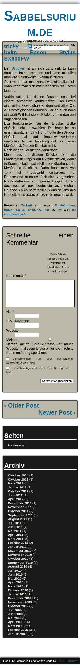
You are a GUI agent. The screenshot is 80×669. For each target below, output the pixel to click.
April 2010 (15, 587)
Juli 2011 (15, 528)
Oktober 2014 (18, 480)
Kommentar (16, 275)
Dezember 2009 (20, 603)
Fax (47, 209)
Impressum (20, 48)
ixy (60, 209)
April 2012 (15, 504)
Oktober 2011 (18, 516)
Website (12, 335)
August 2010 (17, 571)
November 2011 (20, 512)
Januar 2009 (17, 639)
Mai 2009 (14, 623)
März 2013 (15, 488)
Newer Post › (57, 417)
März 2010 (15, 591)
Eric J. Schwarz (67, 666)
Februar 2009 (18, 635)
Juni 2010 (15, 579)
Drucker (18, 68)
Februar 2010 (18, 595)
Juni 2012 (15, 500)
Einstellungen (65, 205)
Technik (26, 205)
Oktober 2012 (18, 496)
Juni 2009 (15, 619)
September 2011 (20, 520)
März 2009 (15, 631)
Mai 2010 (14, 583)
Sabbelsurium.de (40, 23)
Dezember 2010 (20, 556)
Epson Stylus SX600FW (22, 209)
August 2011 (17, 524)
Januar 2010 (17, 599)
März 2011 (15, 544)
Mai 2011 (14, 536)
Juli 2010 (15, 575)
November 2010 (20, 560)
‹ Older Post (21, 410)
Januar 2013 (17, 492)
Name (10, 317)
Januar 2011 (17, 552)
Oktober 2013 (18, 484)
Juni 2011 (15, 532)
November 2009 (20, 607)
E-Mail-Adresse (17, 326)
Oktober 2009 (18, 611)
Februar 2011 (18, 548)
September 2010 (20, 568)
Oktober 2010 (18, 563)
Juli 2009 (15, 615)
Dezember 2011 (20, 508)
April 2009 (15, 627)
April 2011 (15, 540)
